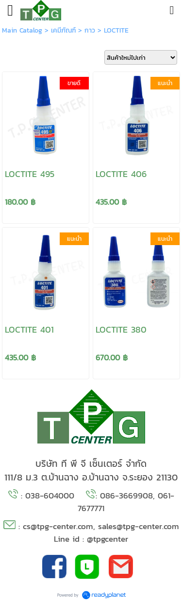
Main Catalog (22, 30)
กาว (89, 30)
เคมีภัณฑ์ (63, 30)
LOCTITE (116, 30)
